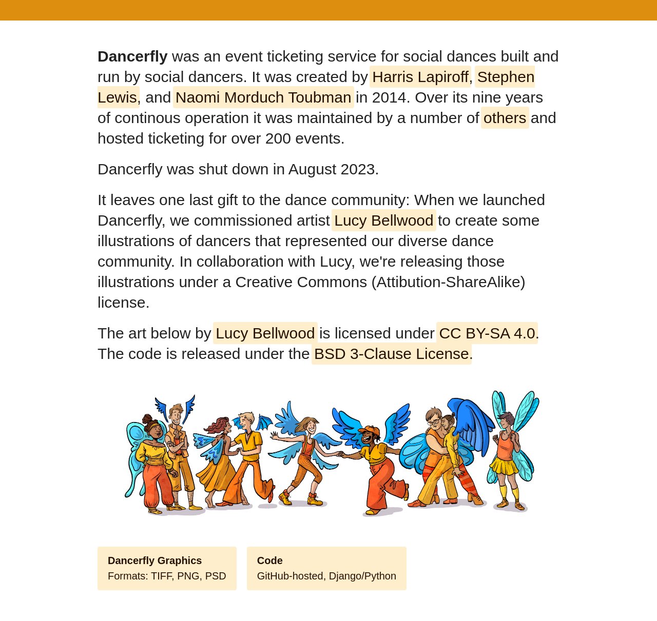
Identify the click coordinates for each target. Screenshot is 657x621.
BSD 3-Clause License (391, 353)
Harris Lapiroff (420, 76)
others (505, 117)
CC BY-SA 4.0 (487, 333)
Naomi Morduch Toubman (264, 97)
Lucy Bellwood (383, 220)
